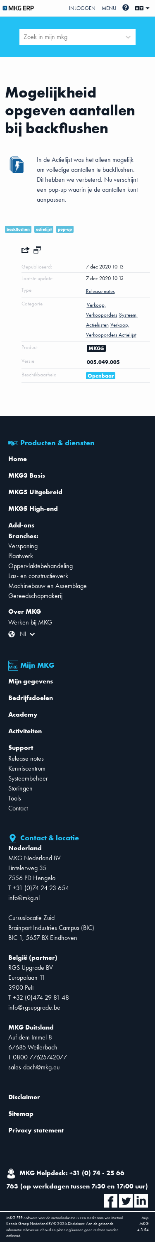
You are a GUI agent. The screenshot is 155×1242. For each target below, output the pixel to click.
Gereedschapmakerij (35, 595)
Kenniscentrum (26, 768)
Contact (18, 808)
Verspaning (23, 546)
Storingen (20, 788)
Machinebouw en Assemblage (47, 585)
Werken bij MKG (30, 622)
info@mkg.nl (24, 897)
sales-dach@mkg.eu (34, 1067)
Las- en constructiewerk (38, 575)
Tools (14, 798)
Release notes (26, 758)
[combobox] (24, 37)
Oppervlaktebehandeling (40, 565)
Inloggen (82, 8)
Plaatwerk (20, 555)
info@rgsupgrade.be (34, 1007)
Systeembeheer (28, 778)
